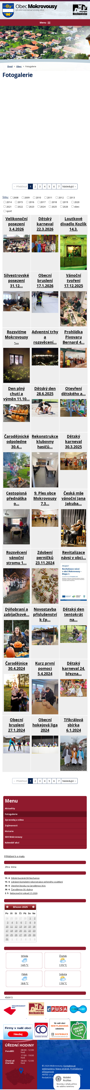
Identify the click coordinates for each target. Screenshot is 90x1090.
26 (16, 918)
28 (25, 918)
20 (20, 930)
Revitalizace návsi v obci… (73, 555)
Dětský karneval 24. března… (73, 668)
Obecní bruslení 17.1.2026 (45, 280)
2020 (76, 202)
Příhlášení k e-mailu (14, 856)
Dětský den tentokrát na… (73, 614)
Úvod (10, 66)
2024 (42, 206)
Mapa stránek (62, 1068)
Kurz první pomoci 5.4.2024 (45, 668)
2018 (54, 202)
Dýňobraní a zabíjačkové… (16, 612)
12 (16, 926)
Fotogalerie (11, 814)
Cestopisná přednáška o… (16, 498)
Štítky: (5, 197)
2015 (20, 202)
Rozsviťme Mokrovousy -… (16, 337)
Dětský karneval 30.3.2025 (73, 441)
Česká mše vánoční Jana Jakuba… (73, 498)
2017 (42, 202)
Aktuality (10, 808)
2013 (72, 197)
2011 (49, 197)
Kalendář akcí (12, 842)
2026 (65, 206)
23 (34, 930)
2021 (9, 206)
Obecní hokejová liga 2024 (45, 725)
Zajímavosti (11, 825)
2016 (31, 202)
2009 (27, 197)
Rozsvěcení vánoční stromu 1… (16, 557)
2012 (61, 197)
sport (9, 211)
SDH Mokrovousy (13, 837)
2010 (38, 197)
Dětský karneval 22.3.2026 (45, 224)
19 (16, 930)
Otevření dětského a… (73, 391)
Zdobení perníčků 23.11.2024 (44, 557)
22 (29, 930)
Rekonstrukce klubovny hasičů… (45, 441)
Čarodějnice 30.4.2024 (16, 666)
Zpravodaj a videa (14, 819)
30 (34, 935)
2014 (9, 202)
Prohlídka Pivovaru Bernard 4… (73, 337)
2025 (54, 206)
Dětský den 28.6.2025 (45, 391)
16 (34, 926)
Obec (19, 66)
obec (76, 206)
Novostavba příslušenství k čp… (45, 614)
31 (7, 939)
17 (7, 930)
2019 (65, 202)
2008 (15, 197)
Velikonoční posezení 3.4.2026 (17, 224)
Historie (9, 831)
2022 (20, 206)
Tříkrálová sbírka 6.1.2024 (73, 725)
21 (25, 930)
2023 (31, 206)
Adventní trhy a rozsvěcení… (45, 337)
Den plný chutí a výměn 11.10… (16, 393)
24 (7, 918)
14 (25, 926)
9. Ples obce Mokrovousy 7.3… (44, 498)
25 (11, 918)
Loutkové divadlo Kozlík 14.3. (73, 224)
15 (29, 926)
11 (11, 926)
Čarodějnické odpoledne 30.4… (16, 441)
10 (7, 926)
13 (20, 926)
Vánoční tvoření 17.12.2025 (73, 280)
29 (29, 935)
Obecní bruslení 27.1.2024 (16, 725)
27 (20, 918)
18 (11, 930)
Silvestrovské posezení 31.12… (16, 280)
